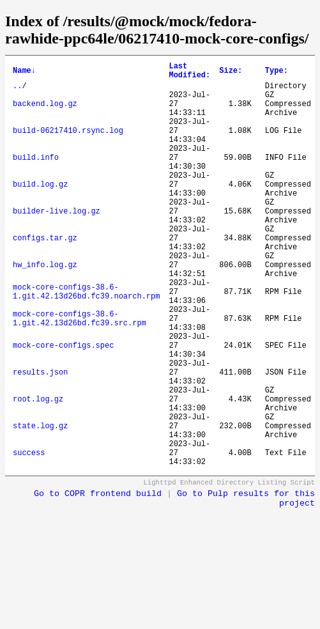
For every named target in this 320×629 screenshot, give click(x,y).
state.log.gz (40, 504)
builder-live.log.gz (56, 243)
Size (230, 72)
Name (24, 72)
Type (276, 72)
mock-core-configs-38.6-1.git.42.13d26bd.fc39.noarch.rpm (86, 341)
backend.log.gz (45, 112)
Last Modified (189, 73)
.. (17, 91)
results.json (40, 438)
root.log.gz (38, 471)
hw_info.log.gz (45, 308)
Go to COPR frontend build (98, 580)
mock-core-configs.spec (63, 406)
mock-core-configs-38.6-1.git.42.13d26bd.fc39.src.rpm (79, 373)
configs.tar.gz (45, 275)
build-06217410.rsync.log (68, 145)
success (29, 536)
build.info (36, 178)
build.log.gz (40, 210)
